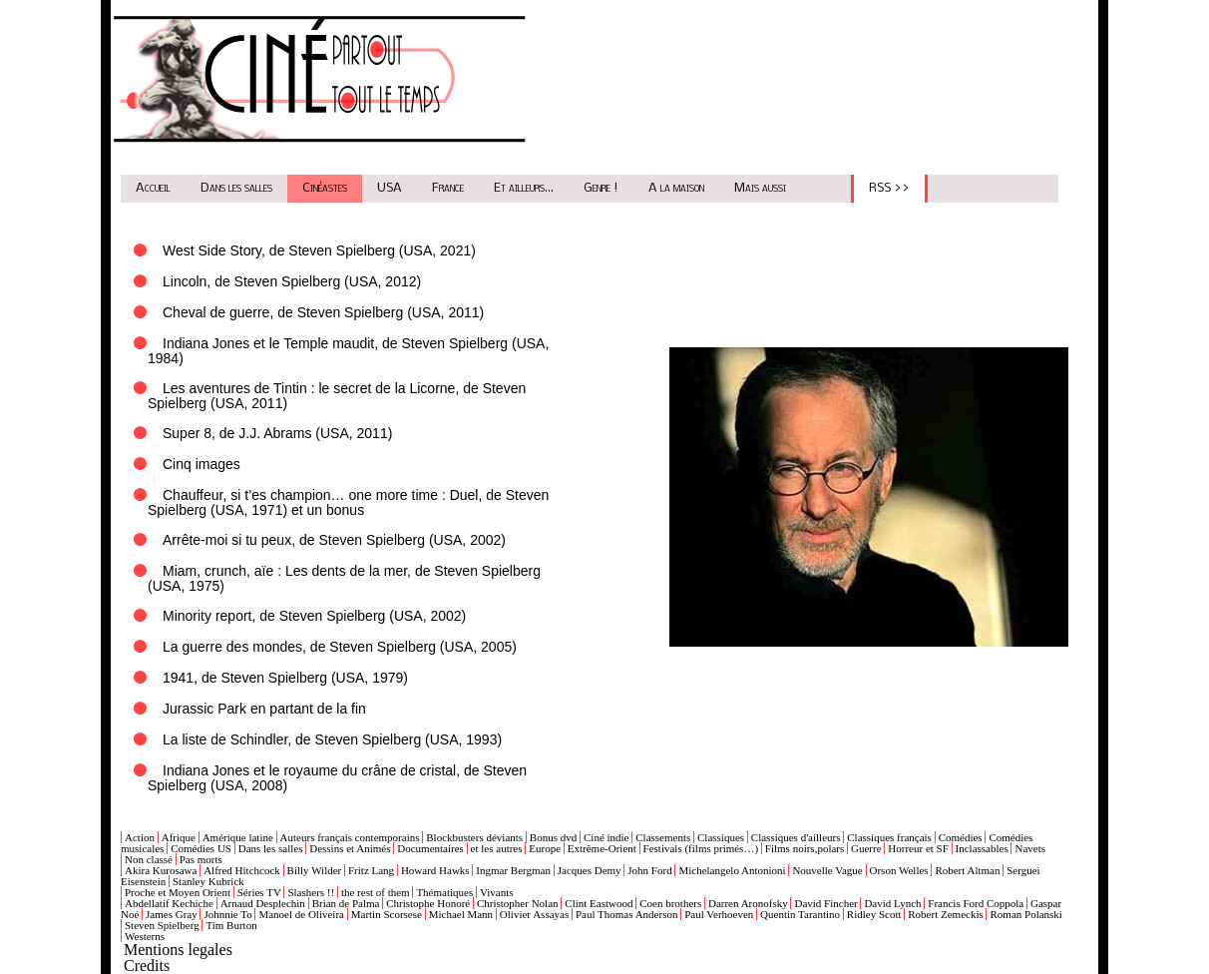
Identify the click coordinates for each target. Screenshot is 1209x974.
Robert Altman (967, 870)
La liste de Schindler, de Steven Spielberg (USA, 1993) (332, 739)
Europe (545, 848)
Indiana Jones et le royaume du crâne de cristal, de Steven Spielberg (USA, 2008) (337, 777)
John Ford (649, 870)
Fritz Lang (371, 870)
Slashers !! (310, 892)
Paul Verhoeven (718, 914)
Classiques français (889, 837)
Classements (662, 837)
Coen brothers (670, 903)
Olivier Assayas (534, 914)
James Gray (172, 914)
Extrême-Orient (602, 848)
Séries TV (259, 892)
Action (140, 837)
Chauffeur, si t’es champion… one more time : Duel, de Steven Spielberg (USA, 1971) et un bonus (348, 502)
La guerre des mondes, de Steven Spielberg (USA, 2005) (340, 647)
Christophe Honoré (428, 903)
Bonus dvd (553, 837)
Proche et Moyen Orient (177, 892)
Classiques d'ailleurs (796, 837)
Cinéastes (324, 188)
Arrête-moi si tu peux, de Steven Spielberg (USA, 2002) (334, 540)
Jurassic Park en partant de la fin (264, 709)
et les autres (497, 848)
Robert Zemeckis (945, 914)
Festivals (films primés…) (701, 848)
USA (389, 188)
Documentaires (430, 848)
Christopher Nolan (518, 903)
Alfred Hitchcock (241, 870)
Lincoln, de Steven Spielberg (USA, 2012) (292, 281)
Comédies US (201, 848)
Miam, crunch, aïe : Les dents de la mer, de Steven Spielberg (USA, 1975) (344, 578)
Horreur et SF (918, 848)
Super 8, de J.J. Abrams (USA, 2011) (277, 433)
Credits (147, 965)
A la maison (676, 188)
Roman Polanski (1025, 914)
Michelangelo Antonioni (731, 870)
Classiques (720, 837)
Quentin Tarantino (800, 914)
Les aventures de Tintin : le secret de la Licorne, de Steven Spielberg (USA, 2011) (337, 395)
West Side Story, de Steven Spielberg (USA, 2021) (319, 250)
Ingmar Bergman (513, 870)
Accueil (153, 188)
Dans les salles (236, 188)
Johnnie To (227, 914)
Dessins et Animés (349, 848)
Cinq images (201, 464)
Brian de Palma (346, 903)
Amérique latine (237, 837)
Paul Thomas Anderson (626, 914)
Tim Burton (230, 925)
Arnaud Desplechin (262, 903)
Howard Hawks (435, 870)
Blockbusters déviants (474, 837)
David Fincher (825, 903)
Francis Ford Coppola (975, 903)
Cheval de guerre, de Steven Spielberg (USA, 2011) (323, 312)
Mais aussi (760, 188)
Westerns (145, 936)
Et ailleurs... (524, 188)
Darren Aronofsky (748, 903)
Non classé (149, 859)
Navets (1029, 848)
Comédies (961, 837)
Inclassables (982, 848)
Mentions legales (178, 949)
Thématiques (444, 892)
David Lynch (892, 903)
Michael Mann (461, 914)
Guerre (866, 848)
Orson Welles (899, 870)
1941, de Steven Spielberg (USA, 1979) (285, 678)
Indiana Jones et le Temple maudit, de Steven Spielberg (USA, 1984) (348, 350)
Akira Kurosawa (161, 870)
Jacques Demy (589, 870)
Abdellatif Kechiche (169, 903)
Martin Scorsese (386, 914)
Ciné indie (606, 837)
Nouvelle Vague (827, 870)
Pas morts (201, 859)
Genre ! (601, 188)
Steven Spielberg (162, 925)
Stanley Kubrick (208, 881)
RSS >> (889, 188)
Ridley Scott (874, 914)
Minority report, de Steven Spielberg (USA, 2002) (314, 616)
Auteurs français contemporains (350, 837)
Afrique (179, 837)
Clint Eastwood (598, 903)
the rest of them (375, 892)
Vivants (497, 892)
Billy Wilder (314, 870)
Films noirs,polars (804, 848)
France (448, 188)
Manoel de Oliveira (301, 914)
